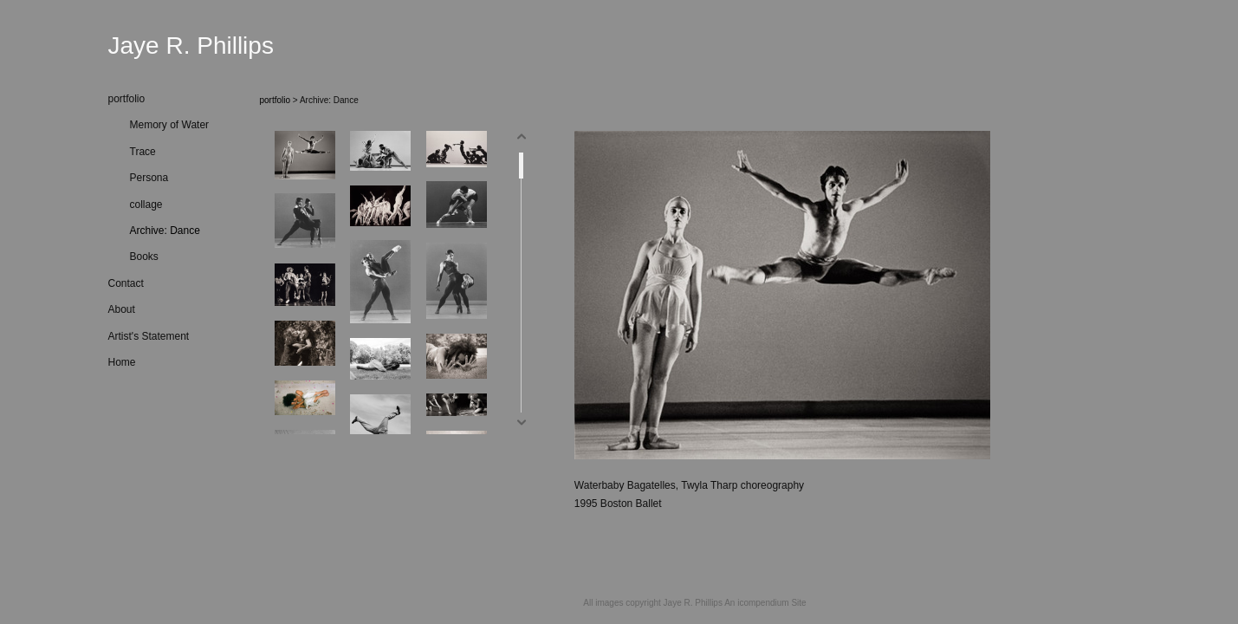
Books (144, 256)
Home (122, 362)
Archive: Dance (165, 230)
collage (146, 204)
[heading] (151, 45)
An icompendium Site (765, 603)
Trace (143, 152)
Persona (149, 178)
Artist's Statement (149, 336)
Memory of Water (170, 125)
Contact (126, 283)
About (121, 309)
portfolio (127, 99)
